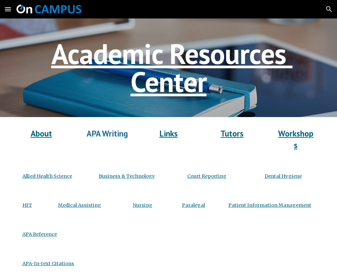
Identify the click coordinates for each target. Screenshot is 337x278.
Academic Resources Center (172, 67)
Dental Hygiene (283, 176)
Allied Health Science (47, 176)
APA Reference (39, 234)
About (41, 133)
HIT (27, 205)
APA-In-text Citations (48, 263)
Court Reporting (206, 176)
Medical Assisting (79, 205)
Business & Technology (127, 176)
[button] (8, 9)
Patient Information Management (269, 205)
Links (168, 133)
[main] (169, 68)
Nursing (142, 205)
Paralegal (193, 205)
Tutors (232, 133)
